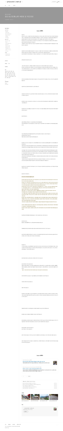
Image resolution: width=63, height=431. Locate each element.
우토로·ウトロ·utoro (8, 49)
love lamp (6, 51)
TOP (57, 426)
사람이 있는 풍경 (7, 45)
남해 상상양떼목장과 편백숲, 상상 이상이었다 (29, 387)
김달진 (8, 73)
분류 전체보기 (7, 28)
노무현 (8, 72)
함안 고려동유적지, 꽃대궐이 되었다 (28, 386)
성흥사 (6, 72)
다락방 (6, 52)
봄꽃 (14, 75)
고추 (5, 73)
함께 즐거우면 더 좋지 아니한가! (28, 410)
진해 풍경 (6, 36)
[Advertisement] (40, 367)
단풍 (11, 75)
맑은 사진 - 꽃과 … (8, 40)
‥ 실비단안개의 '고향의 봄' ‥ (14, 2)
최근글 (6, 63)
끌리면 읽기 (7, 44)
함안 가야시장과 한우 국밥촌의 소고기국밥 (29, 384)
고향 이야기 (6, 29)
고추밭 (9, 75)
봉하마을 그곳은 (7, 47)
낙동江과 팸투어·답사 (8, 43)
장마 (9, 71)
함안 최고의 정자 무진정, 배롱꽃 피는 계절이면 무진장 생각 (31, 385)
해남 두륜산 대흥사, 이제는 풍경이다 (28, 389)
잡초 (5, 77)
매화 (8, 71)
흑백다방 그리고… (7, 35)
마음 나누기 (24, 382)
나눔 (13, 71)
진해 (5, 75)
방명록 (14, 5)
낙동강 (6, 76)
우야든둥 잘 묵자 (7, 54)
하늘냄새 (9, 425)
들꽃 (9, 77)
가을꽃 (6, 71)
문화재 (8, 77)
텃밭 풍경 (6, 31)
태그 (9, 5)
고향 (15, 76)
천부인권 (14, 425)
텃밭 (10, 76)
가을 (9, 76)
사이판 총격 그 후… (8, 48)
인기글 (9, 63)
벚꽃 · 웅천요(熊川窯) (8, 33)
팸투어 (13, 76)
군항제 (10, 73)
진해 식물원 (7, 37)
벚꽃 (11, 71)
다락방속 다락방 (7, 55)
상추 (13, 72)
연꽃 (7, 75)
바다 (12, 73)
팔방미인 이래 (19, 425)
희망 (10, 72)
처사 (5, 425)
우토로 (14, 73)
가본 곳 (28, 382)
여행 (12, 72)
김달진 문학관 (7, 32)
